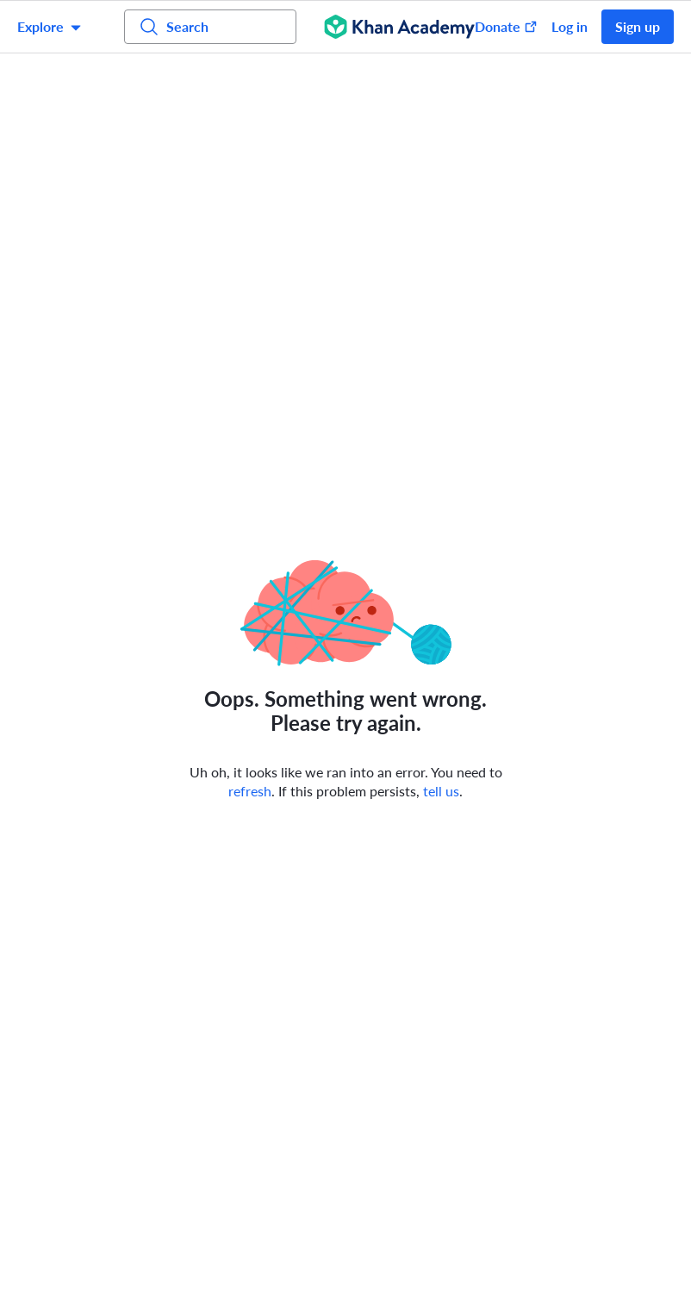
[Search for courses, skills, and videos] (210, 26)
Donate (506, 26)
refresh (249, 791)
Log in (569, 26)
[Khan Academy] (399, 27)
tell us (441, 791)
